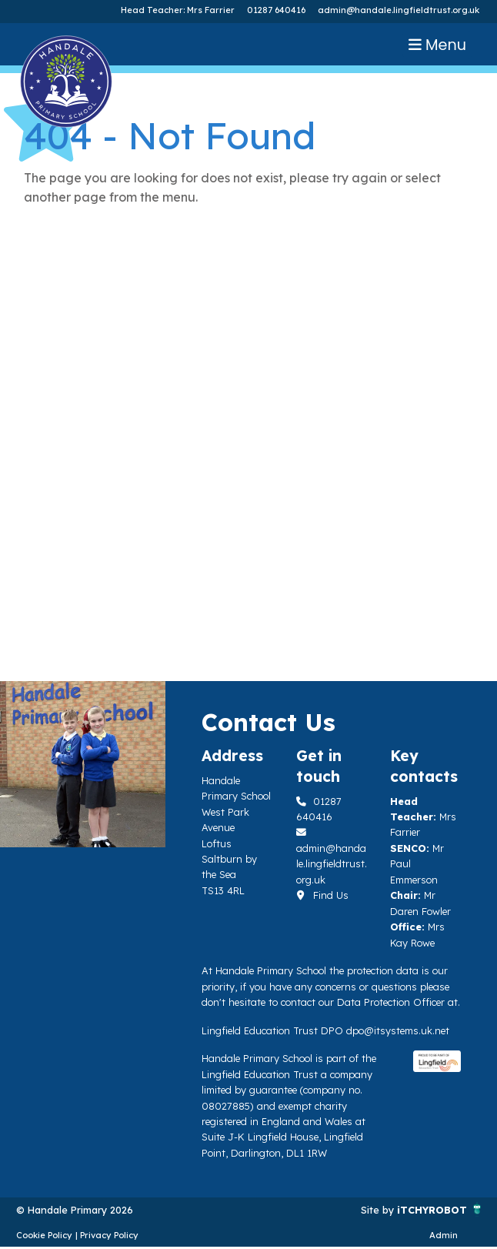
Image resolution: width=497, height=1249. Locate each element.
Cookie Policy (44, 1235)
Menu (437, 45)
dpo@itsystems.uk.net (397, 1030)
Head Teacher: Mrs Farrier (178, 10)
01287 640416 (276, 10)
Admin (443, 1235)
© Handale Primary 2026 (74, 1210)
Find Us (322, 895)
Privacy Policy (109, 1235)
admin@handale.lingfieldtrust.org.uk (398, 10)
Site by (379, 1210)
